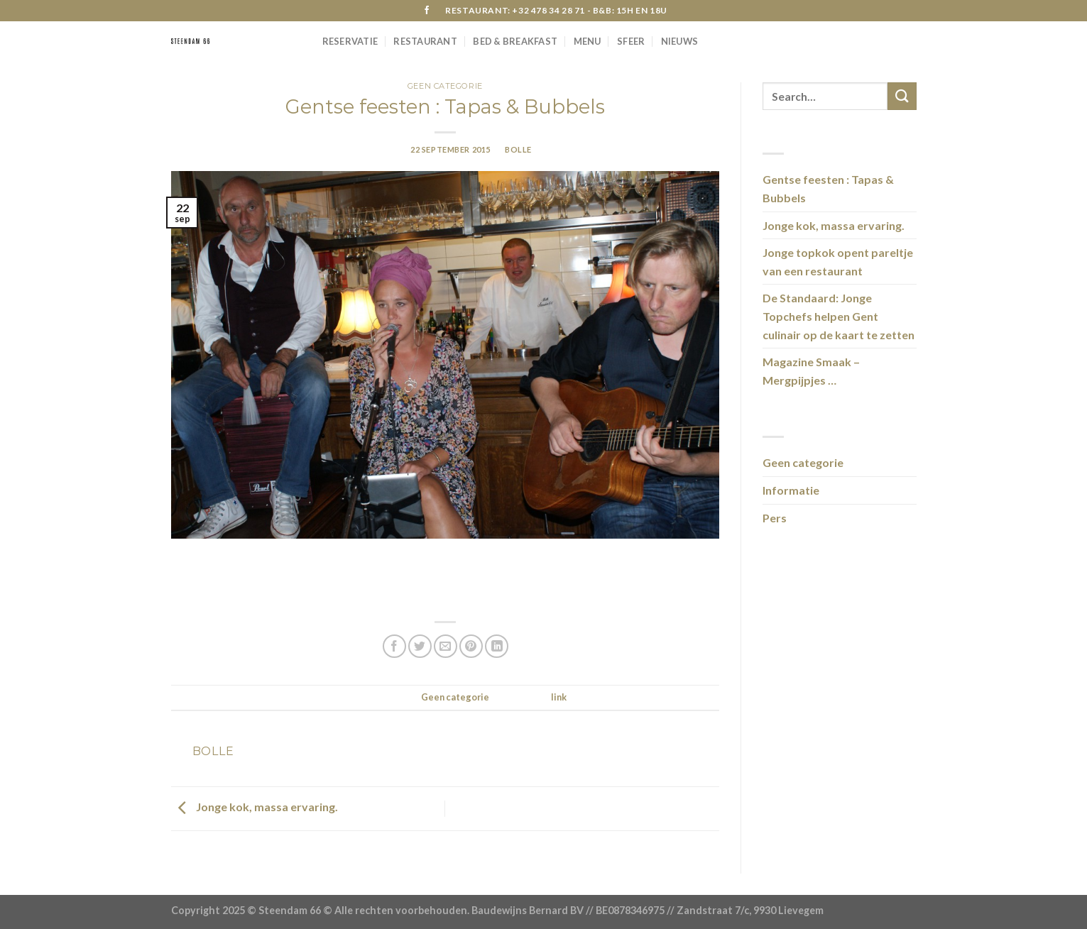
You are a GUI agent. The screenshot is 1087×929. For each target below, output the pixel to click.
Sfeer (631, 41)
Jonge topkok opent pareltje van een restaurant (838, 261)
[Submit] (901, 96)
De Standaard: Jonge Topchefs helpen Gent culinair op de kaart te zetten (838, 316)
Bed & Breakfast (515, 41)
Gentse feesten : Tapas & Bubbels (828, 188)
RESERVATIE (350, 41)
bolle (518, 149)
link (559, 697)
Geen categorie (445, 86)
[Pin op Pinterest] (471, 646)
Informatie (791, 490)
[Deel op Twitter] (420, 646)
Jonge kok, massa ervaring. (254, 807)
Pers (775, 517)
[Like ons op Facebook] (426, 11)
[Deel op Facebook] (394, 646)
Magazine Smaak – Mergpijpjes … (811, 371)
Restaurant (425, 41)
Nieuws (680, 41)
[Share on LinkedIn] (496, 646)
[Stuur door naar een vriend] (445, 646)
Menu (587, 41)
